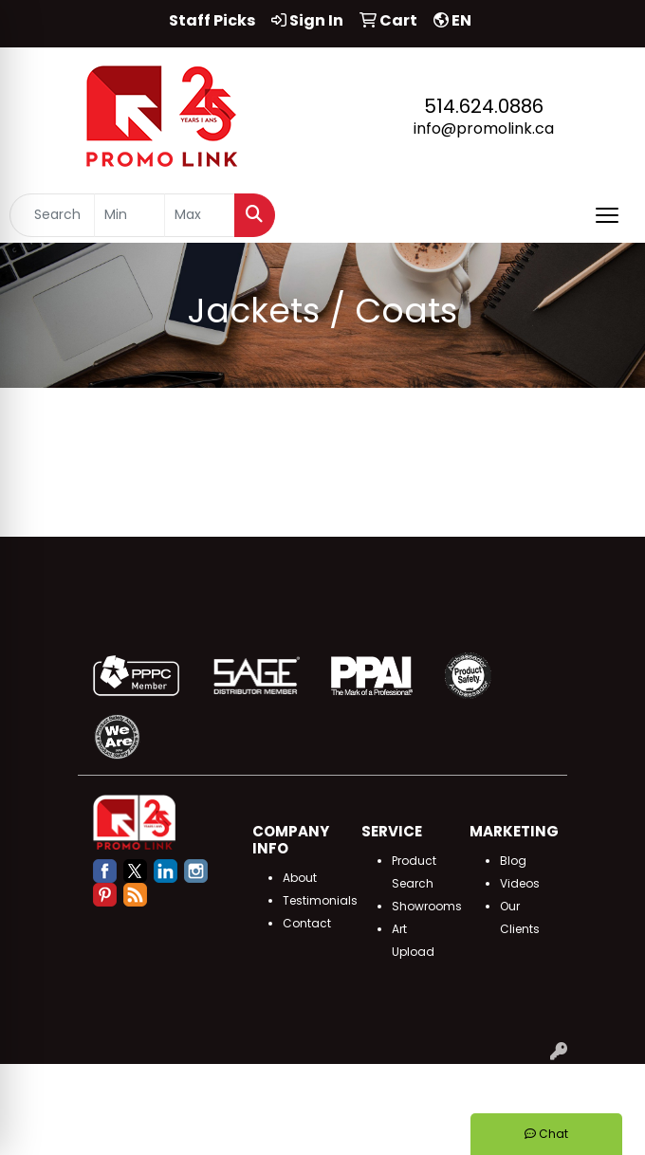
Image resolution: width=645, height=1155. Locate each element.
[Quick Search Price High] (199, 215)
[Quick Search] (52, 215)
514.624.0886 (484, 106)
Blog (513, 860)
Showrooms (427, 906)
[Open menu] (607, 215)
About (300, 878)
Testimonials (320, 900)
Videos (520, 883)
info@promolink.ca (484, 128)
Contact (307, 923)
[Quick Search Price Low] (129, 215)
